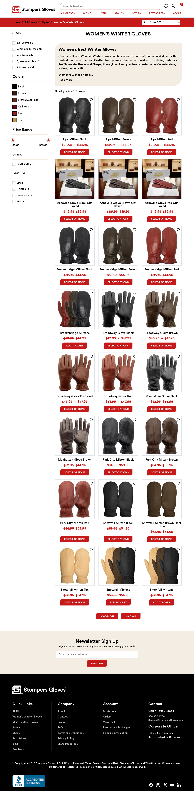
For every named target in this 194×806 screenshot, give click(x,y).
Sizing (61, 723)
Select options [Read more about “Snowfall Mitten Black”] (118, 539)
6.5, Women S (25, 41)
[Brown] (19, 92)
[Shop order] (161, 21)
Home (16, 21)
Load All (131, 617)
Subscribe (97, 664)
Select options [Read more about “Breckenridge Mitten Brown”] (118, 282)
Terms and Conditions (72, 734)
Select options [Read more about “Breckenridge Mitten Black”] (74, 282)
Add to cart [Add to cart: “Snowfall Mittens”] (118, 603)
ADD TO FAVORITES (91, 98)
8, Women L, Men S (28, 60)
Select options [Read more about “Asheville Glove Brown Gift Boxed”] (118, 218)
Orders (107, 717)
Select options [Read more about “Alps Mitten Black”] (74, 151)
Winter (21, 200)
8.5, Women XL (26, 66)
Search (157, 6)
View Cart (109, 723)
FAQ (60, 728)
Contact (63, 717)
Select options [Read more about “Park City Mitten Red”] (74, 539)
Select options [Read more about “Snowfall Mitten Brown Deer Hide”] (161, 539)
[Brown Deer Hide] (25, 99)
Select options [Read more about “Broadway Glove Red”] (118, 409)
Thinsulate (23, 188)
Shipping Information (116, 734)
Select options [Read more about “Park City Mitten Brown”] (161, 472)
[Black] (18, 85)
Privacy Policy (67, 739)
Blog (15, 745)
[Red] (17, 112)
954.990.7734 (156, 717)
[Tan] (17, 119)
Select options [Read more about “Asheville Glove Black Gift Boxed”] (74, 218)
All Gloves (67, 13)
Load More (107, 617)
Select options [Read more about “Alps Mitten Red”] (161, 151)
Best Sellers (156, 13)
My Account (111, 712)
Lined (20, 182)
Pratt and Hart (25, 163)
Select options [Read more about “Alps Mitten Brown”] (118, 151)
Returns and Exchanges (118, 728)
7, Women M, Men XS (29, 48)
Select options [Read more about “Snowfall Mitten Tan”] (74, 603)
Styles (136, 13)
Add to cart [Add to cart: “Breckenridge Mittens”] (74, 345)
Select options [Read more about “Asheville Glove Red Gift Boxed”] (161, 218)
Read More (66, 79)
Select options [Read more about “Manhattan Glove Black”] (161, 409)
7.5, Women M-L (26, 54)
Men (103, 13)
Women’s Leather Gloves (28, 717)
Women (87, 13)
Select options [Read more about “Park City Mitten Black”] (118, 472)
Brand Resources (68, 745)
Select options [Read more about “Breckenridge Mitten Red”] (161, 282)
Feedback (18, 750)
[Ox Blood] (20, 106)
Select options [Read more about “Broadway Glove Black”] (118, 345)
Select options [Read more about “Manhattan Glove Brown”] (74, 472)
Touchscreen (24, 194)
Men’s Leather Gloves (26, 723)
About (177, 13)
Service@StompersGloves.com (166, 721)
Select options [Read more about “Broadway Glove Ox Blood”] (74, 409)
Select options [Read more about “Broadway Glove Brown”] (161, 345)
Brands (119, 13)
